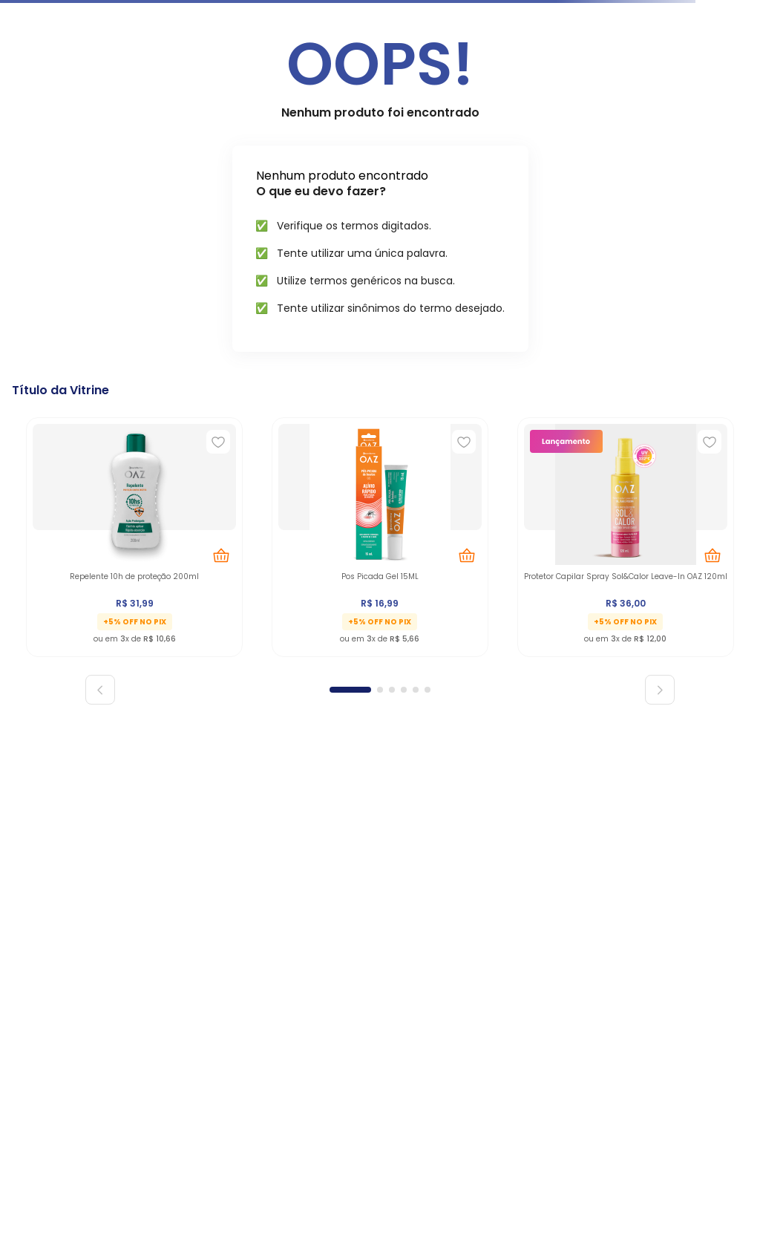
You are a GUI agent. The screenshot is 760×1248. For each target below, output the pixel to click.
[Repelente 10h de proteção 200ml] (134, 534)
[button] (350, 690)
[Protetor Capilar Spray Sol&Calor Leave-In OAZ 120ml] (625, 534)
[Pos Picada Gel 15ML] (380, 534)
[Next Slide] (660, 690)
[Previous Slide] (100, 690)
